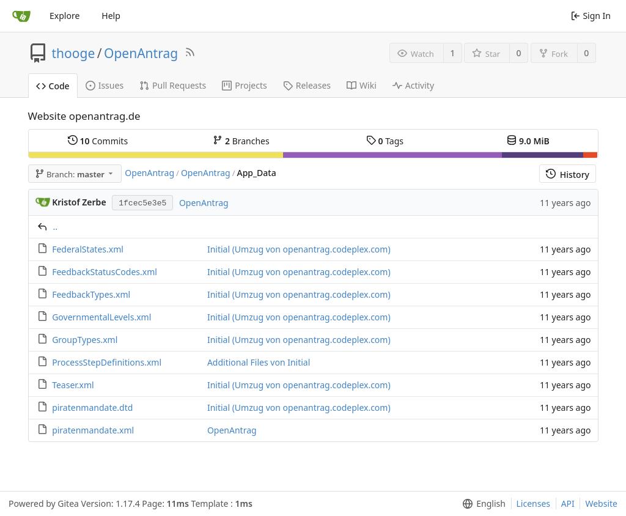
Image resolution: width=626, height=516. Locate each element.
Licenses (534, 503)
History (567, 174)
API (568, 503)
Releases (307, 85)
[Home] (21, 16)
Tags (384, 141)
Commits (98, 141)
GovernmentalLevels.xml (101, 317)
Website (601, 503)
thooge (73, 53)
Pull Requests (172, 85)
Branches (241, 141)
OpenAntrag (141, 53)
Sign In (590, 15)
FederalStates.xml (87, 249)
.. (55, 226)
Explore (64, 15)
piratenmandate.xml (93, 430)
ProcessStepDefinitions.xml (106, 362)
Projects (244, 85)
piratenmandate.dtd (92, 407)
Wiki (362, 85)
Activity (413, 85)
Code (53, 86)
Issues (104, 85)
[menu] (481, 504)
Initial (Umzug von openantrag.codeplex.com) (299, 249)
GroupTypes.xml (84, 339)
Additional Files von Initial (258, 362)
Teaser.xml (73, 385)
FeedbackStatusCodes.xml (104, 272)
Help (110, 15)
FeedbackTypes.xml (91, 294)
